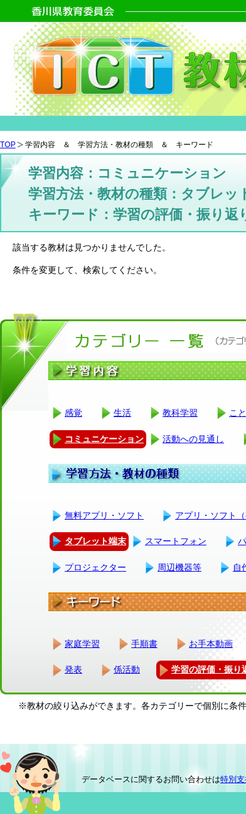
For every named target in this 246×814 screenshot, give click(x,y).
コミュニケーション (104, 439)
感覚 (73, 413)
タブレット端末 (95, 541)
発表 (73, 669)
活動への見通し (193, 439)
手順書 (144, 644)
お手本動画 (211, 644)
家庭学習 (82, 644)
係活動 (127, 669)
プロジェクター (95, 567)
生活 (122, 413)
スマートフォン (175, 541)
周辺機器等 (179, 567)
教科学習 (180, 413)
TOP (8, 144)
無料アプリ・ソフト (104, 515)
